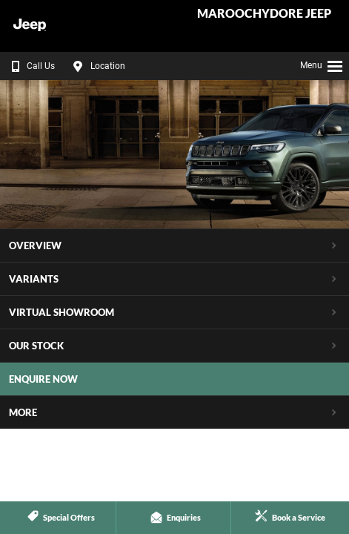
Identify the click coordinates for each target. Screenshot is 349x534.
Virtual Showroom (61, 312)
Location (97, 66)
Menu (322, 63)
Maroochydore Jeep (264, 14)
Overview (35, 245)
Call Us (30, 66)
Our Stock (36, 346)
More (23, 412)
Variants (34, 279)
